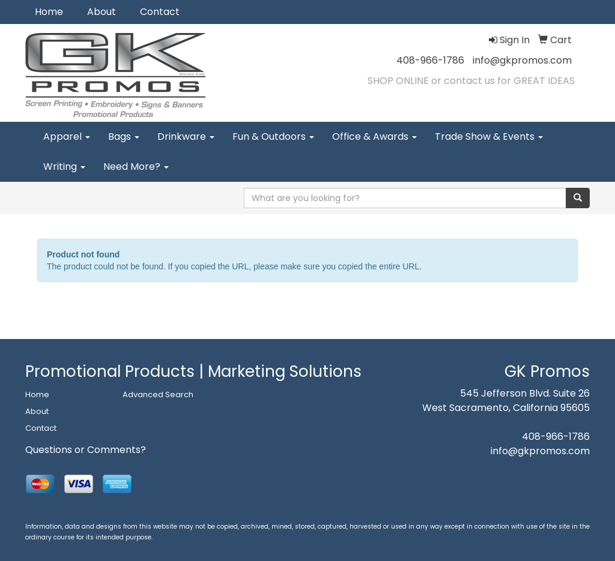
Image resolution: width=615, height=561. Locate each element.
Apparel (66, 136)
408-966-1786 (430, 60)
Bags (123, 136)
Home (49, 12)
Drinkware (185, 136)
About (101, 12)
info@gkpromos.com (522, 60)
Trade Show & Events (489, 136)
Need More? (136, 166)
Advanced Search (158, 394)
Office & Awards (374, 136)
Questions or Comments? (85, 450)
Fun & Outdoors (273, 136)
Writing (64, 166)
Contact (160, 12)
